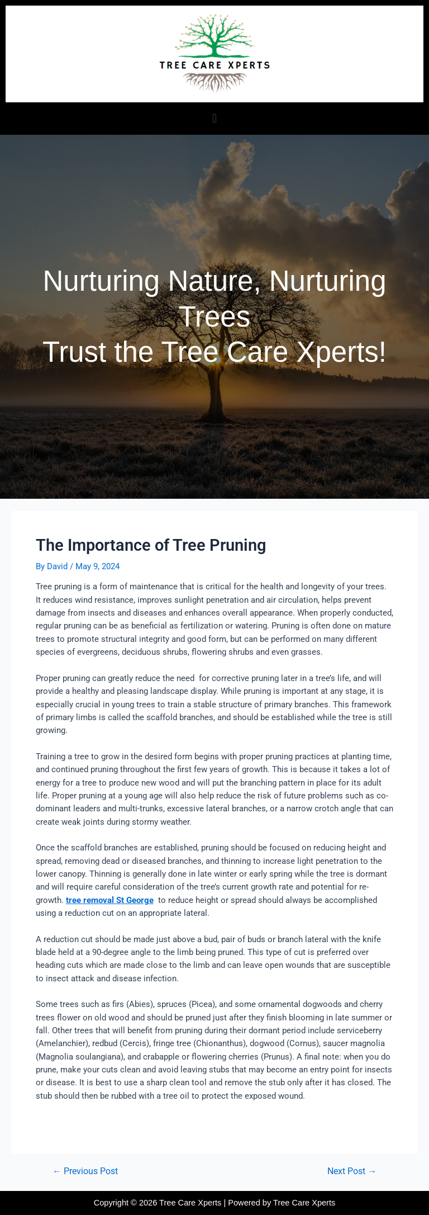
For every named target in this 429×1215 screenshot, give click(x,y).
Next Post (351, 1171)
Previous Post (85, 1171)
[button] (214, 118)
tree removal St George (110, 900)
